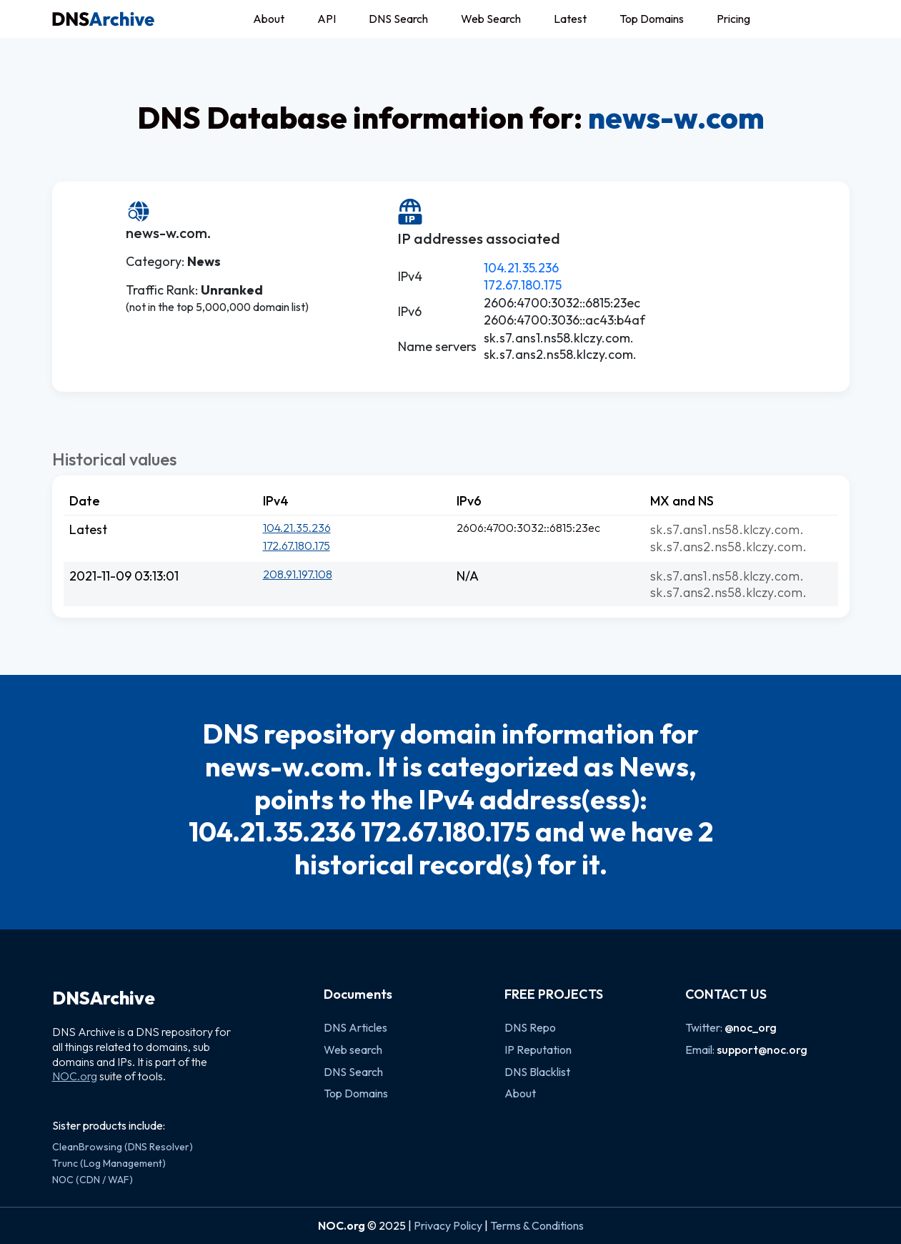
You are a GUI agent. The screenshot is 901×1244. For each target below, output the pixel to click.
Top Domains (651, 18)
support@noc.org (762, 1049)
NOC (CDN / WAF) (92, 1179)
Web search (353, 1049)
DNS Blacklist (537, 1072)
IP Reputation (538, 1049)
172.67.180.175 (523, 285)
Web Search (491, 18)
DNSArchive (103, 998)
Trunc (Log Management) (109, 1163)
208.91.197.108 (297, 574)
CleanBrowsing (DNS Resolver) (122, 1146)
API (326, 18)
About (268, 18)
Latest (570, 18)
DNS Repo (530, 1027)
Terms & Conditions (537, 1225)
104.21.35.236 (521, 268)
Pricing (733, 18)
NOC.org (74, 1076)
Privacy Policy (448, 1225)
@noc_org (751, 1027)
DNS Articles (355, 1027)
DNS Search (398, 18)
